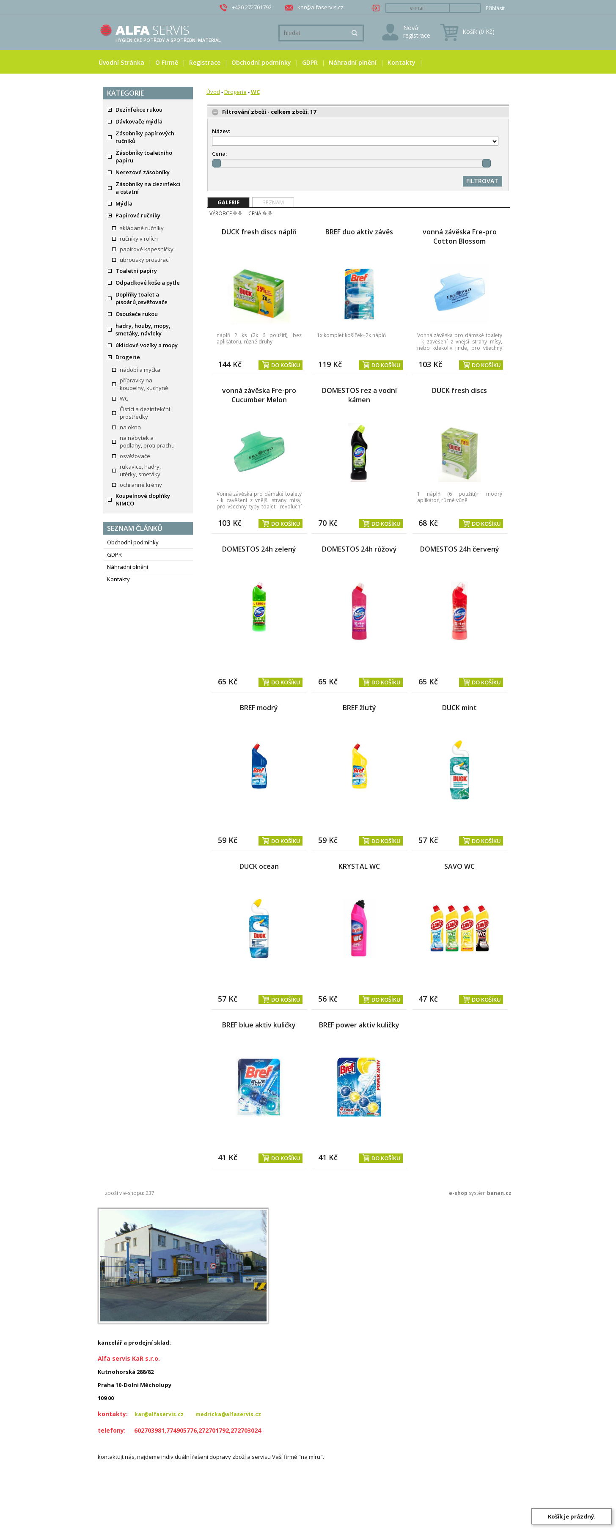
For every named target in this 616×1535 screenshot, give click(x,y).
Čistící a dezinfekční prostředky (145, 412)
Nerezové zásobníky (143, 172)
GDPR (310, 62)
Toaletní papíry (136, 271)
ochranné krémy (141, 485)
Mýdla (124, 203)
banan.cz (499, 1193)
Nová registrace (416, 31)
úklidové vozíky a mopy (147, 345)
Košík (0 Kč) (478, 31)
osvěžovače (135, 456)
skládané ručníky (142, 228)
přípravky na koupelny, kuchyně (144, 384)
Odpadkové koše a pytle (148, 282)
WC (124, 398)
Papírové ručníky (138, 215)
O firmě (166, 62)
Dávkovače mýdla (139, 121)
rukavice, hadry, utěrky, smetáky (140, 470)
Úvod (213, 92)
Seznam (273, 202)
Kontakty (401, 62)
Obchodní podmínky (261, 62)
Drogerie (128, 357)
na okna (130, 427)
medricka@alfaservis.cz (228, 1414)
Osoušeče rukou (137, 314)
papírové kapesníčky (146, 249)
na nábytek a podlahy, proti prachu (147, 441)
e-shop (458, 1193)
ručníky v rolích (139, 238)
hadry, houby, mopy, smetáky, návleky (143, 329)
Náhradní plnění (353, 62)
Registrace (204, 62)
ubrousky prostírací (145, 260)
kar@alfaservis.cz (320, 7)
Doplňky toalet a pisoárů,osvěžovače (142, 298)
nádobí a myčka (140, 369)
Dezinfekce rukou (139, 109)
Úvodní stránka (121, 62)
